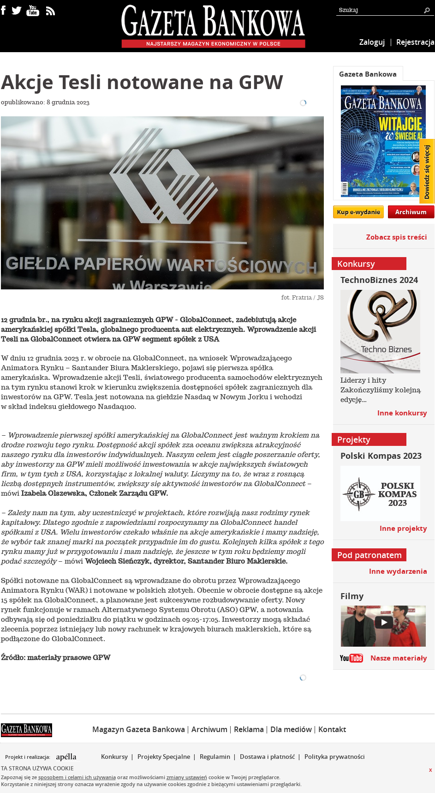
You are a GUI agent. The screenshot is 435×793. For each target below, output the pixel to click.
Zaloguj (372, 42)
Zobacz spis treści (396, 237)
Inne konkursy (402, 413)
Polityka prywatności (334, 756)
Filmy (351, 596)
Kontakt (332, 729)
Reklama (249, 729)
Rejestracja (415, 42)
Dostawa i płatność (267, 756)
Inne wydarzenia (398, 571)
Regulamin (215, 756)
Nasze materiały (398, 658)
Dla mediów (291, 729)
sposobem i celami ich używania (77, 777)
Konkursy (114, 756)
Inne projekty (403, 528)
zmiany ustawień (187, 777)
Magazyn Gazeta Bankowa (138, 729)
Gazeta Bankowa (368, 74)
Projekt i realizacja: (28, 757)
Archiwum (411, 212)
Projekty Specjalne (163, 756)
